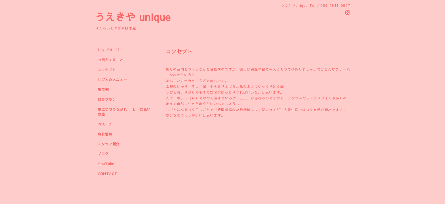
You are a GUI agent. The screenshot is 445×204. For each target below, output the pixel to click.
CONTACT (107, 173)
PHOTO (104, 124)
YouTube (106, 164)
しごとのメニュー (112, 79)
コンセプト (107, 69)
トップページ (109, 50)
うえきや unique (133, 17)
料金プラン (107, 99)
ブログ (103, 154)
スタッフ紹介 (109, 144)
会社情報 (105, 134)
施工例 (103, 89)
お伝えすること (110, 60)
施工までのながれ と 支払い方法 (124, 111)
